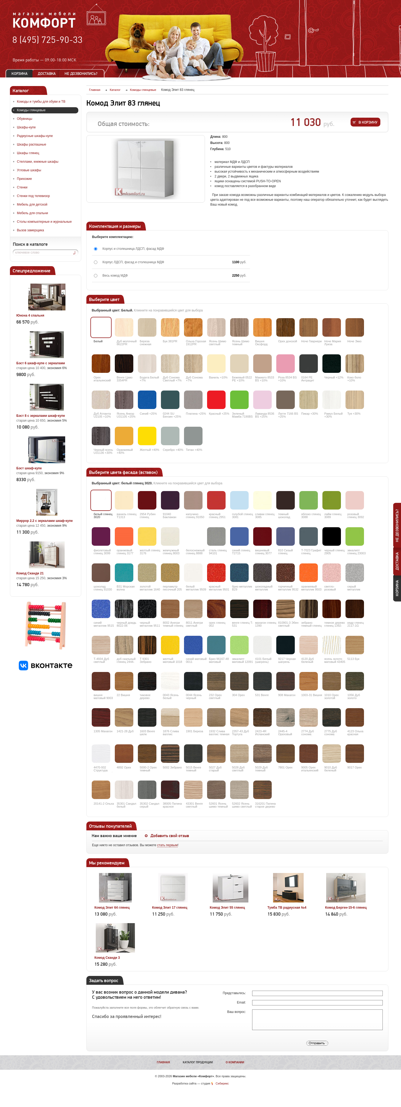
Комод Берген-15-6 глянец (346, 907)
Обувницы (24, 119)
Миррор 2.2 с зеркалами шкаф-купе (44, 521)
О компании (235, 1062)
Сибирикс (222, 1083)
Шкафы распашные (31, 144)
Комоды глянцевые (31, 110)
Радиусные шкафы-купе (35, 136)
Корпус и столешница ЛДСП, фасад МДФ (133, 249)
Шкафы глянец (28, 153)
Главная (163, 1062)
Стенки (22, 187)
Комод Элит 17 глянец (169, 907)
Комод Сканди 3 (107, 958)
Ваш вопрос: (237, 1012)
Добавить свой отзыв (169, 835)
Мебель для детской (32, 204)
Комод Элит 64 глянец (112, 907)
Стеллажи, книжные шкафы (37, 162)
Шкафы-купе (26, 127)
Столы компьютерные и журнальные (44, 222)
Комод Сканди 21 (30, 573)
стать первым (167, 845)
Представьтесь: (235, 993)
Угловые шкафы (29, 170)
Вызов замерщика (30, 230)
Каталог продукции (198, 1062)
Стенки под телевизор (33, 196)
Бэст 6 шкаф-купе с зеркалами (40, 363)
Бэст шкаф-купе (29, 468)
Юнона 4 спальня (30, 315)
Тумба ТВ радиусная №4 (286, 907)
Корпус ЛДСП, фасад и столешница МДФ (133, 262)
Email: (242, 1002)
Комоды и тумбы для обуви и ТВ (41, 101)
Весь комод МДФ (115, 275)
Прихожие (24, 179)
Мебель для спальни (32, 213)
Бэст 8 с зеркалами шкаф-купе (40, 416)
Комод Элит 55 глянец (227, 907)
